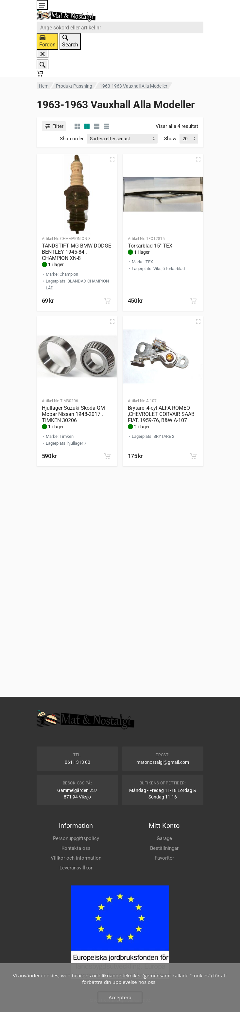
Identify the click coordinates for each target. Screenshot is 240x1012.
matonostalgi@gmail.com (162, 762)
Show (170, 139)
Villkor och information (76, 858)
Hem (43, 86)
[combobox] (120, 27)
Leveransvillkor (76, 868)
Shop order (72, 139)
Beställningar (164, 848)
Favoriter (164, 858)
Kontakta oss (76, 848)
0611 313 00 (77, 762)
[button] (107, 301)
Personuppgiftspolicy (76, 838)
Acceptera (120, 997)
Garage (164, 838)
